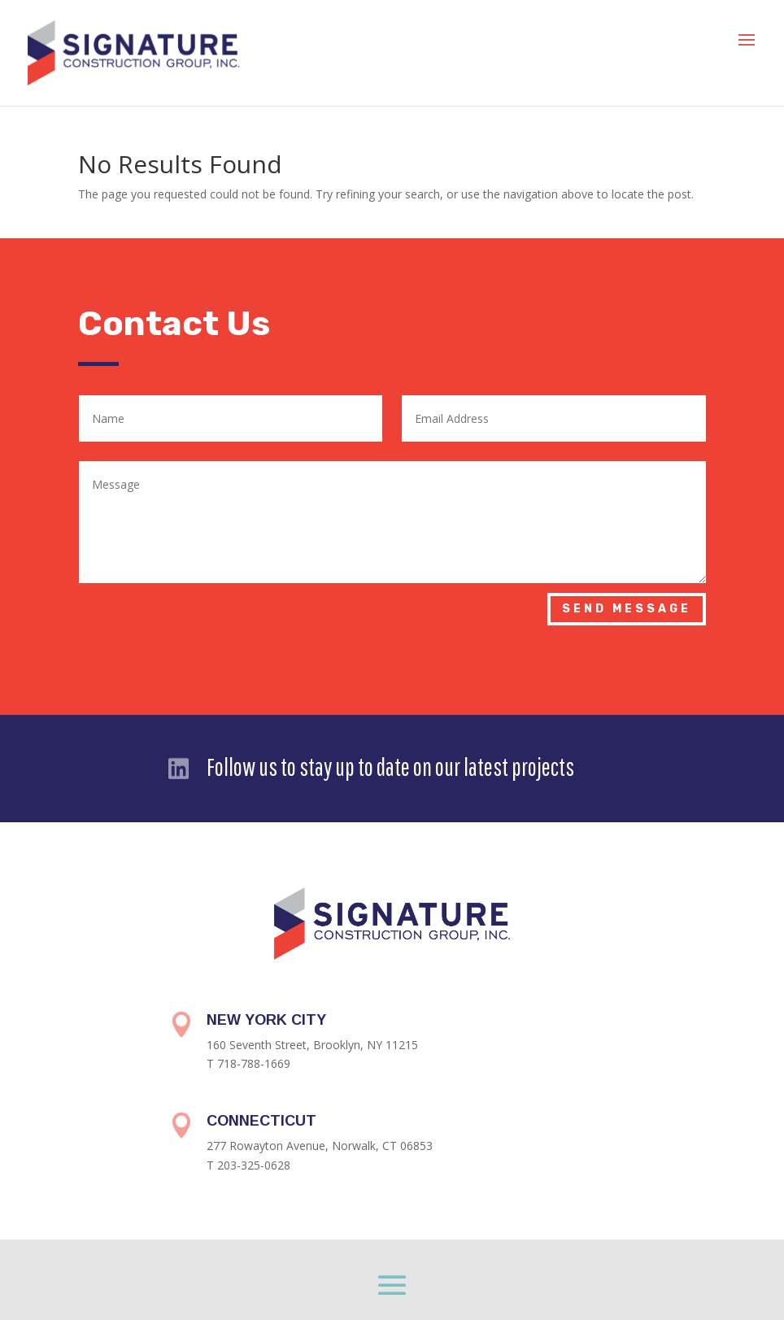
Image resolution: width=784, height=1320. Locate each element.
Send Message (626, 609)
